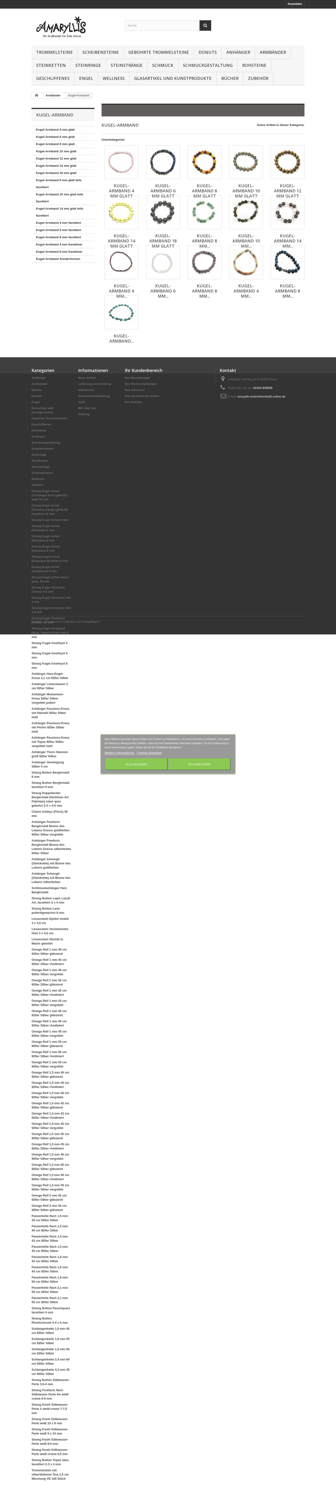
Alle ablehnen (136, 764)
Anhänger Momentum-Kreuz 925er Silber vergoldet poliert (48, 698)
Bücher (229, 78)
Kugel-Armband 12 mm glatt (56, 158)
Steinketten (51, 65)
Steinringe (88, 65)
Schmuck (162, 65)
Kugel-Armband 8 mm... (204, 241)
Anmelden (294, 4)
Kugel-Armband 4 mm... (121, 291)
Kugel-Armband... (121, 338)
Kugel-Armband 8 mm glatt (55, 144)
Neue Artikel (87, 378)
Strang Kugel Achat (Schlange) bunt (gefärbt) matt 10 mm (50, 495)
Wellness (114, 78)
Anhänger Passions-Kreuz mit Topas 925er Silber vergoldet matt (50, 742)
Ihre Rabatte (133, 402)
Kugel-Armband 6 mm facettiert (58, 230)
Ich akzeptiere (199, 764)
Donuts (208, 52)
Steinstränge (127, 65)
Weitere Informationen (120, 752)
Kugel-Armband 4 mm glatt (55, 129)
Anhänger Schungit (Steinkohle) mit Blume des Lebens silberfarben (51, 878)
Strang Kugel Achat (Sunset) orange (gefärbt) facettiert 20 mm (50, 510)
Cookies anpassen (149, 752)
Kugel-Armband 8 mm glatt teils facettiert (59, 183)
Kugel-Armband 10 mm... (246, 241)
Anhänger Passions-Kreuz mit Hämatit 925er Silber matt (50, 713)
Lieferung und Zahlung (94, 384)
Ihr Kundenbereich (143, 370)
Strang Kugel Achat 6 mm (50, 520)
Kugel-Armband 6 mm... (162, 291)
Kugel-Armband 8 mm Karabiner (59, 251)
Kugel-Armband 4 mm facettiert (58, 223)
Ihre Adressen (135, 390)
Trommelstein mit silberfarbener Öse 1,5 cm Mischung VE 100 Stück (50, 1474)
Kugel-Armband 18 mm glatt (56, 173)
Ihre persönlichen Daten (142, 396)
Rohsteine (254, 65)
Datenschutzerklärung (94, 396)
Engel (86, 78)
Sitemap (84, 414)
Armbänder (273, 52)
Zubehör (258, 78)
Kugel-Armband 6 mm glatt (55, 137)
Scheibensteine (100, 52)
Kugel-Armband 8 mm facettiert (58, 237)
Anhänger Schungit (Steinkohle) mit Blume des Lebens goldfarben (51, 863)
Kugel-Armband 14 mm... (287, 241)
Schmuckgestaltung (208, 65)
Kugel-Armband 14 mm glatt (56, 165)
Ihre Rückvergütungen (141, 384)
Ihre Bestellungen (137, 378)
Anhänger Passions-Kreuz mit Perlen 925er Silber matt (50, 727)
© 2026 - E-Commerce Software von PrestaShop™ (66, 1495)
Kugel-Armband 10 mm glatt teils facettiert (59, 198)
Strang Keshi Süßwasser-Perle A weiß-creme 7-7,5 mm (50, 1409)
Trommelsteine (54, 52)
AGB (81, 402)
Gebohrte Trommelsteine (158, 52)
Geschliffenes (53, 78)
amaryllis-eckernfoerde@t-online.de (261, 396)
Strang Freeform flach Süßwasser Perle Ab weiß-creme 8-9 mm (50, 1394)
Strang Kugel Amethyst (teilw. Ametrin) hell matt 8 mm (50, 633)
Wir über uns (87, 408)
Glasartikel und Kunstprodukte (173, 78)
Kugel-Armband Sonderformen (58, 259)
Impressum (86, 390)
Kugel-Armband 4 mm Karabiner (59, 244)
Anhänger (238, 52)
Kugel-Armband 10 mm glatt (56, 151)
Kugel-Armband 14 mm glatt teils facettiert (59, 212)
